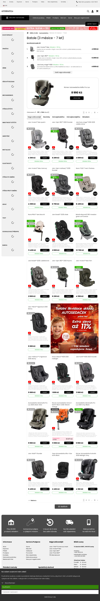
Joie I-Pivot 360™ (54, 551)
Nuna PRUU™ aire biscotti (36, 214)
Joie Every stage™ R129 (44, 65)
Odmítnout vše (50, 597)
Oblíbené (29, 549)
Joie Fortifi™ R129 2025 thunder (86, 355)
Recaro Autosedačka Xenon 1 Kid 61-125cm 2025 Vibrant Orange (62, 403)
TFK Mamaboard (54, 553)
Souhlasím (6, 587)
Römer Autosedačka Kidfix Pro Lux (77, 87)
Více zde (76, 98)
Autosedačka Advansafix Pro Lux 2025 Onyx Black (85, 402)
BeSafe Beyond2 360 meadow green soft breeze (86, 215)
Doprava (19, 2)
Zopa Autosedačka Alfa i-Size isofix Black (62, 452)
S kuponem (56, 436)
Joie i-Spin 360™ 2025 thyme (62, 260)
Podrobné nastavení (10, 592)
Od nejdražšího (59, 117)
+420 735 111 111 (78, 550)
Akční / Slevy (92, 24)
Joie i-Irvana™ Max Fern (84, 260)
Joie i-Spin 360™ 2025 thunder (62, 122)
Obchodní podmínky (9, 555)
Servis (27, 2)
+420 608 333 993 (79, 554)
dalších (63, 504)
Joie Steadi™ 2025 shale (60, 214)
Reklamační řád (8, 557)
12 (94, 112)
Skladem (88, 117)
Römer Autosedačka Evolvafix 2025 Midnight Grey (86, 452)
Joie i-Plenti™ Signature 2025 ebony (38, 306)
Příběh (48, 18)
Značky (11, 2)
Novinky (47, 117)
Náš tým (63, 18)
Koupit (44, 157)
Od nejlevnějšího (75, 117)
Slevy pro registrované (81, 18)
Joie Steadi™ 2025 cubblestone (34, 261)
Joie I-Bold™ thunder (35, 452)
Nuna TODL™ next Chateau (85, 168)
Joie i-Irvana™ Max (43, 47)
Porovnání (29, 551)
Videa (42, 2)
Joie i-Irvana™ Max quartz (37, 122)
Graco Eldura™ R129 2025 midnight (60, 356)
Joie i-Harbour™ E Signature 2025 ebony (37, 356)
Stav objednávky (53, 2)
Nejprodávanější (35, 117)
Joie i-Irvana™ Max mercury (37, 168)
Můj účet (28, 546)
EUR (5, 6)
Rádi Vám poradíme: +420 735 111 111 (86, 3)
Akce (4, 2)
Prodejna (35, 2)
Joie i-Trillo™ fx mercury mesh (58, 544)
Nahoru (32, 498)
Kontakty (63, 2)
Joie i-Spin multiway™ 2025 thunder (61, 169)
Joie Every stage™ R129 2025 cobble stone (85, 123)
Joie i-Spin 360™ (42, 56)
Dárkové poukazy (38, 18)
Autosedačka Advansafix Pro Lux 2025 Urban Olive (38, 402)
